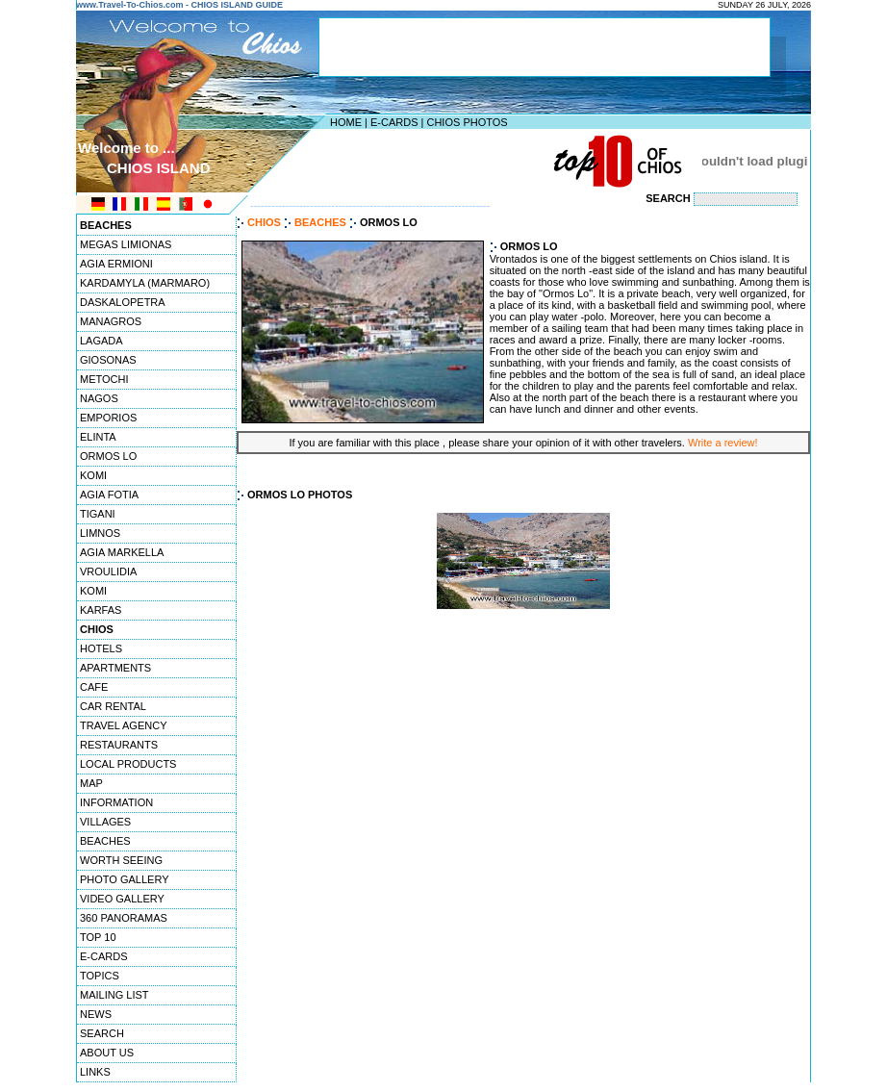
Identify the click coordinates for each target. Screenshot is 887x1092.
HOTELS (101, 648)
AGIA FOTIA (109, 494)
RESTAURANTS (119, 744)
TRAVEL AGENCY (123, 725)
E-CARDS (394, 122)
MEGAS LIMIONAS (125, 244)
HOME (346, 122)
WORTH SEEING (121, 860)
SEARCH (102, 1033)
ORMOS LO (108, 456)
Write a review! (723, 442)
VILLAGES (105, 821)
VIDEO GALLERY (122, 898)
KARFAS (100, 610)
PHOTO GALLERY (124, 879)
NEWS (96, 1014)
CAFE (94, 687)
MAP (91, 783)
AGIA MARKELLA (122, 552)
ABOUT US (107, 1052)
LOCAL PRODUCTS (128, 764)
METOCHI (104, 379)
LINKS (95, 1072)
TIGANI (97, 514)
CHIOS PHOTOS (466, 122)
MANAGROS (110, 321)
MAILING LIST (114, 995)
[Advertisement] (438, 161)
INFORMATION (116, 802)
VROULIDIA (108, 571)
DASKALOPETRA (122, 302)
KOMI (93, 475)
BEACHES (105, 841)
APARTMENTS (115, 667)
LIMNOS (100, 533)
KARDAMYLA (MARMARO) (145, 283)
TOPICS (99, 975)
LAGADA (101, 340)
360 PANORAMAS (123, 918)
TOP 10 (98, 937)
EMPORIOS (108, 417)
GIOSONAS (108, 360)
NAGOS (99, 398)
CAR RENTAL (113, 706)
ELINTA (98, 437)
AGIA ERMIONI (116, 263)
